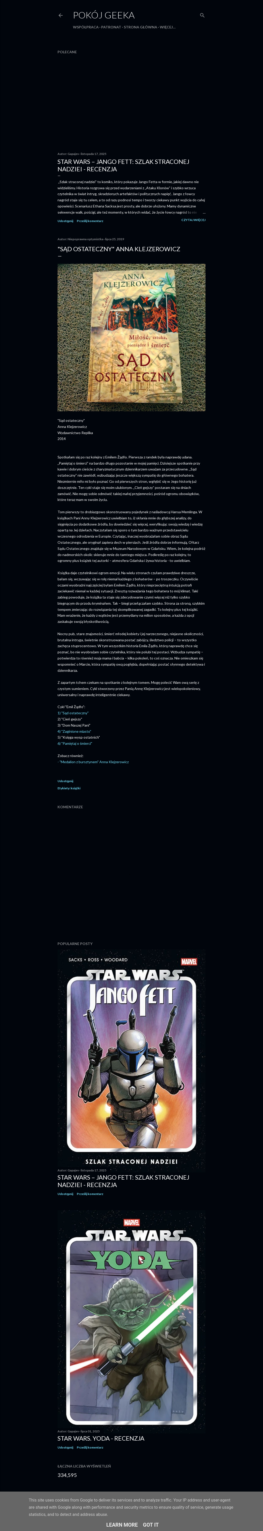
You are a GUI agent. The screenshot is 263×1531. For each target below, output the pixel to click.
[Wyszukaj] (202, 14)
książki (75, 788)
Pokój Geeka (104, 14)
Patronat (111, 27)
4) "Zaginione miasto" (74, 731)
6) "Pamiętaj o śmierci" (75, 743)
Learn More (122, 1525)
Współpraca (86, 27)
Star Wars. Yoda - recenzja (101, 1438)
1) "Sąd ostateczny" (73, 713)
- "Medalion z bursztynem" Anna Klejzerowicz (93, 762)
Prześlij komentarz (90, 221)
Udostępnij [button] (65, 221)
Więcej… (168, 27)
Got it (151, 1525)
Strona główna (140, 27)
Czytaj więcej (193, 220)
